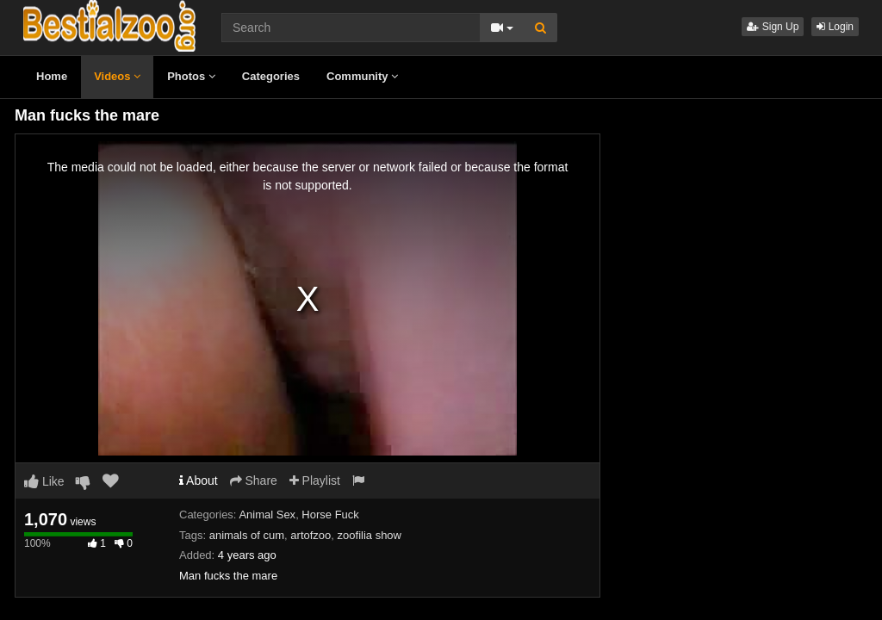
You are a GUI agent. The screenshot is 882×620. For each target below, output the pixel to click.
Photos (191, 76)
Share (253, 480)
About (198, 480)
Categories (271, 76)
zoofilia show (369, 535)
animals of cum (246, 535)
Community (362, 76)
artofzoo (310, 535)
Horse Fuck (329, 514)
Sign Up (772, 27)
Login (835, 27)
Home (51, 76)
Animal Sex (267, 514)
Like (44, 481)
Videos (117, 76)
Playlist (314, 480)
